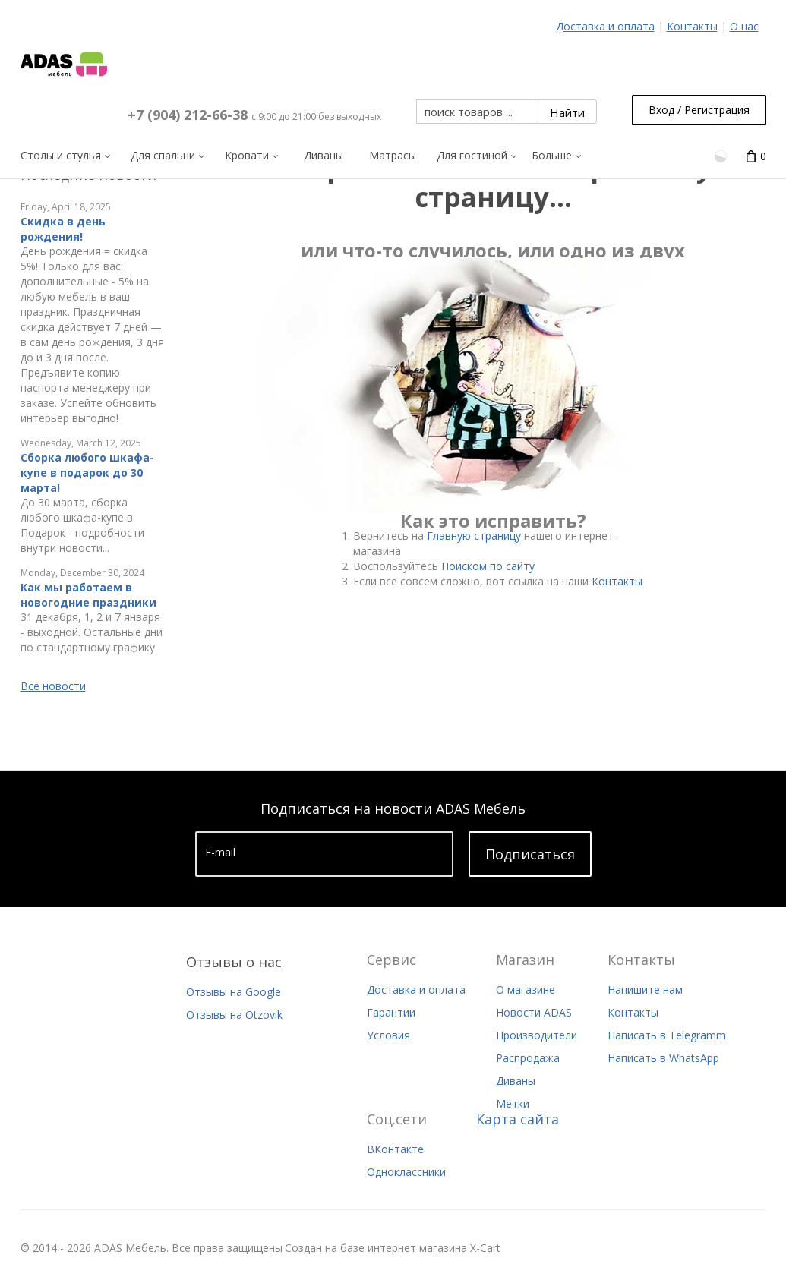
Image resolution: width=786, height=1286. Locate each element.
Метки (512, 1103)
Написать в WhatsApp (663, 1058)
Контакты (692, 26)
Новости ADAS (534, 1012)
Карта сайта (517, 1119)
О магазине (525, 989)
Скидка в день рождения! (63, 229)
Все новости (53, 686)
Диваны (515, 1080)
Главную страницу (474, 535)
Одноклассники (406, 1172)
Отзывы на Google (233, 992)
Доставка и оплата (605, 26)
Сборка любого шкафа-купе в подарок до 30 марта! (87, 472)
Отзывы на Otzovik (234, 1014)
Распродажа (528, 1058)
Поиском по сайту (488, 566)
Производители (536, 1035)
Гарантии (391, 1012)
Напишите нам (645, 989)
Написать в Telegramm (667, 1035)
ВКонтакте (395, 1149)
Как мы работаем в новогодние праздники (88, 595)
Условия (388, 1035)
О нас (744, 26)
